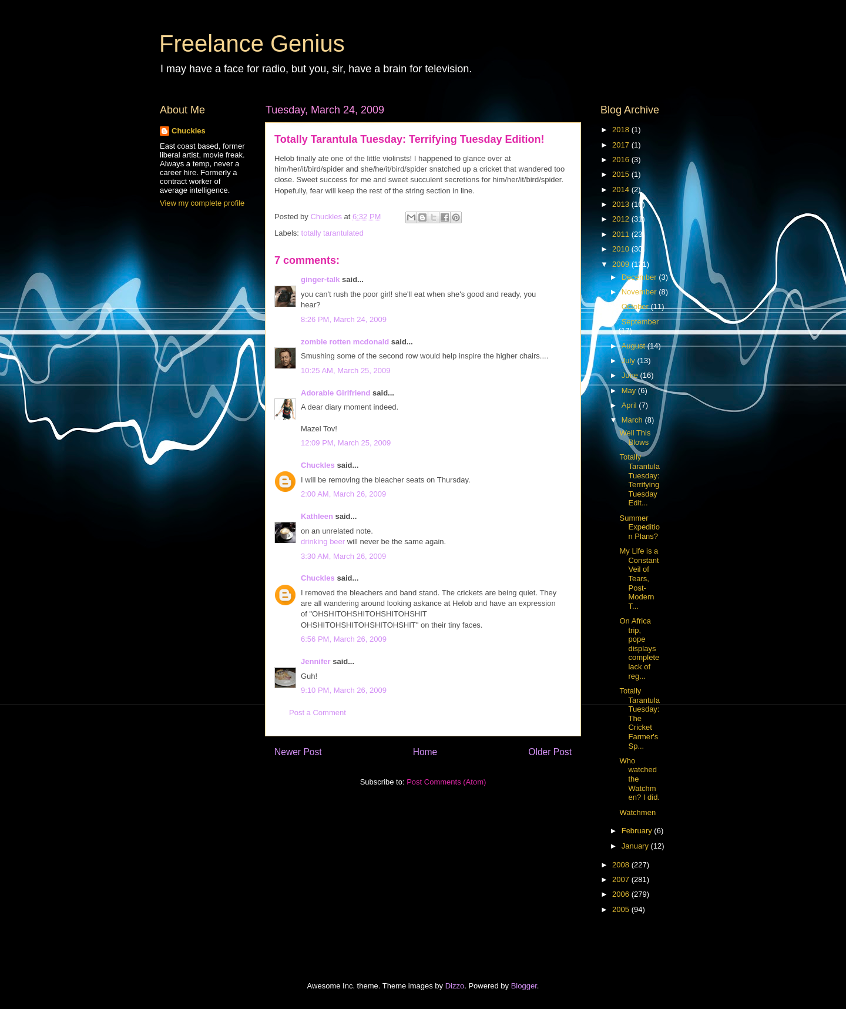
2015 (622, 174)
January (636, 846)
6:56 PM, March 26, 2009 (344, 639)
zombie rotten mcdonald (345, 341)
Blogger (524, 985)
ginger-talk (320, 279)
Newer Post (298, 752)
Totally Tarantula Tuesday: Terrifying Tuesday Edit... (639, 479)
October (636, 306)
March (633, 419)
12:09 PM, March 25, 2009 (346, 442)
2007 (622, 879)
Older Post (550, 752)
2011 (622, 234)
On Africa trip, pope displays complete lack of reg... (639, 648)
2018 (622, 129)
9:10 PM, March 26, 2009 (344, 690)
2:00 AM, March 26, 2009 (343, 494)
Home (425, 752)
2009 (622, 264)
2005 (622, 909)
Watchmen (637, 812)
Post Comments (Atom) (446, 781)
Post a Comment (317, 712)
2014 (622, 189)
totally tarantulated (332, 233)
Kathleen (317, 516)
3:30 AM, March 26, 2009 (343, 556)
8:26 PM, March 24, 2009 (344, 319)
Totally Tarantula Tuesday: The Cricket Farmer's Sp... (639, 718)
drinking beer (323, 541)
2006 (622, 894)
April (630, 405)
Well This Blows (634, 437)
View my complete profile (202, 203)
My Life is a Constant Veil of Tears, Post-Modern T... (639, 579)
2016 (622, 159)
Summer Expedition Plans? (639, 527)
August (634, 345)
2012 (622, 218)
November (640, 291)
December (640, 277)
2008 (622, 864)
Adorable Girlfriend (335, 392)
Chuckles (318, 465)
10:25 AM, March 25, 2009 (345, 370)
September (640, 321)
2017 (622, 144)
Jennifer (316, 661)
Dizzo (455, 985)
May (630, 390)
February (638, 830)
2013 (622, 204)
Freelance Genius (252, 43)
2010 (622, 248)
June (631, 375)
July (629, 360)
